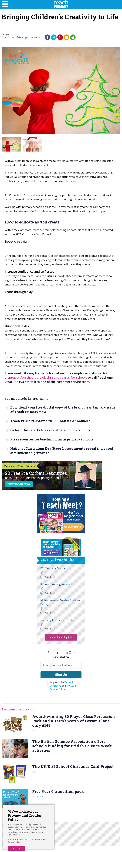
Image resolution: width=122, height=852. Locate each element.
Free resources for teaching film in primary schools (52, 439)
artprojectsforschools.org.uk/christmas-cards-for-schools (46, 377)
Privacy (38, 839)
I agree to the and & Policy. (63, 686)
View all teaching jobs (61, 637)
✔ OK (16, 848)
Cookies (54, 689)
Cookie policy (14, 842)
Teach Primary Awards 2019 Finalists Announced (50, 421)
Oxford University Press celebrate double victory (50, 430)
